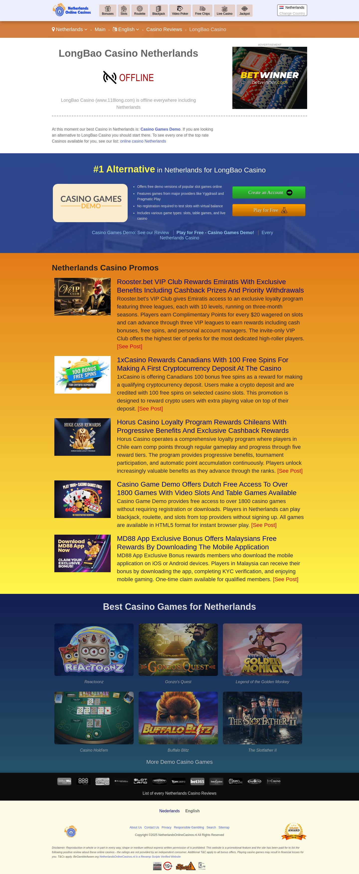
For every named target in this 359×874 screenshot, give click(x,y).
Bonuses (108, 13)
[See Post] (129, 346)
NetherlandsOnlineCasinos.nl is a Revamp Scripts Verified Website (140, 856)
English (126, 29)
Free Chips (202, 13)
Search (211, 827)
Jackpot (244, 13)
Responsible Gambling (189, 827)
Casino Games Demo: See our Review (130, 256)
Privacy (166, 827)
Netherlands (70, 29)
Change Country (292, 13)
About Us (136, 827)
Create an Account (291, 196)
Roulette (139, 13)
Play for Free (291, 206)
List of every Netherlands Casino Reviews (179, 793)
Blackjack (158, 13)
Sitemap (223, 827)
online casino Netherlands (143, 141)
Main (100, 29)
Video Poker (180, 13)
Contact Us (151, 827)
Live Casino (224, 13)
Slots (124, 13)
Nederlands (169, 811)
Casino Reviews (164, 29)
